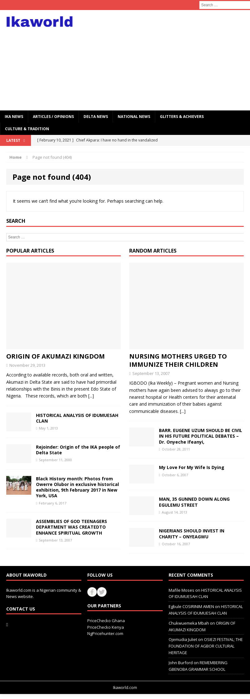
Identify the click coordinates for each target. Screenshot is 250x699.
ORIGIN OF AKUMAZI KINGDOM (55, 356)
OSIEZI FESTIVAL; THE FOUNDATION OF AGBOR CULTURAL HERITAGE (206, 646)
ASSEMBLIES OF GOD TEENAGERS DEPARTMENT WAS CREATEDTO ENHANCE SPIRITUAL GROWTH (71, 527)
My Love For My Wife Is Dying (191, 467)
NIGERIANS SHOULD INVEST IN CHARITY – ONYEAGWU (191, 533)
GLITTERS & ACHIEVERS (182, 116)
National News (134, 116)
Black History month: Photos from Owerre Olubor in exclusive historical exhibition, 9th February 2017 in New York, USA (77, 487)
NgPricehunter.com (105, 633)
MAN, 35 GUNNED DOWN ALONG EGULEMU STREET (194, 502)
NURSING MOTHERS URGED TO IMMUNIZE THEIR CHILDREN (178, 360)
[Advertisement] (169, 60)
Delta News (96, 116)
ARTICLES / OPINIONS (53, 116)
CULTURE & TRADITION (27, 128)
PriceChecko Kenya (105, 627)
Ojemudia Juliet (183, 639)
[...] (91, 396)
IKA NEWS (14, 116)
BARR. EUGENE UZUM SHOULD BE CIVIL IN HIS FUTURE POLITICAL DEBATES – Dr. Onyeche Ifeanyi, (200, 436)
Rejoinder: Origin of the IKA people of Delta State (78, 450)
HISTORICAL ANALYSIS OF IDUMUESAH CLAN (77, 418)
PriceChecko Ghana (106, 620)
